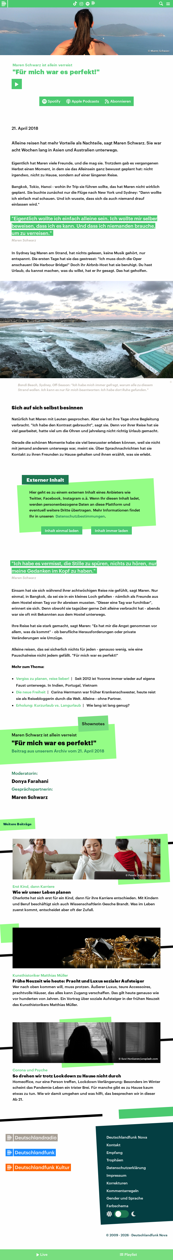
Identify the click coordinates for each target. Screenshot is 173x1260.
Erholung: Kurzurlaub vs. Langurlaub (48, 705)
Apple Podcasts (82, 101)
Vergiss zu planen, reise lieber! (42, 678)
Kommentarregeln (122, 1190)
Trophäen (114, 1160)
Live (43, 1254)
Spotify (51, 101)
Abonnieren (118, 101)
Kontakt (113, 1145)
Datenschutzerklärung (126, 1167)
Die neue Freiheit (31, 692)
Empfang (114, 1152)
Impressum (116, 1175)
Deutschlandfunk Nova (126, 1137)
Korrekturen (117, 1183)
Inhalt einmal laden (62, 530)
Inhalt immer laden (111, 530)
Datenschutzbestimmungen (80, 516)
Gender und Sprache (124, 1198)
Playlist (130, 1254)
